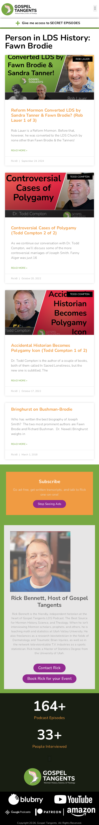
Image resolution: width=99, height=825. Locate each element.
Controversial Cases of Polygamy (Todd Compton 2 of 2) (43, 230)
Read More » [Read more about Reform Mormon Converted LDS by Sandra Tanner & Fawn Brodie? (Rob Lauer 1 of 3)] (19, 150)
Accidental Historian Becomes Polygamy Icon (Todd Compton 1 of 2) (49, 348)
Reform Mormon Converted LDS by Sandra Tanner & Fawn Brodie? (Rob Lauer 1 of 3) (47, 115)
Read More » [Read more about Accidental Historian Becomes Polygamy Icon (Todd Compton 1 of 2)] (19, 380)
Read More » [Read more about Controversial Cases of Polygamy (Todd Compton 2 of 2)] (19, 268)
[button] (95, 8)
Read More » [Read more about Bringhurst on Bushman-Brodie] (19, 444)
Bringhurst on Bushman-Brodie (41, 409)
